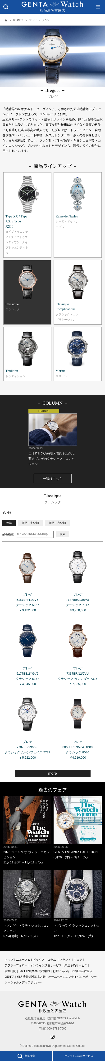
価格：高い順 (57, 523)
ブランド (65, 959)
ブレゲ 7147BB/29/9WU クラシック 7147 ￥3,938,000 (78, 578)
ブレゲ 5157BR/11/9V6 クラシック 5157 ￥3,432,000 (27, 578)
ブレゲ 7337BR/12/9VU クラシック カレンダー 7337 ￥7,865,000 (78, 652)
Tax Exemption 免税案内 (34, 971)
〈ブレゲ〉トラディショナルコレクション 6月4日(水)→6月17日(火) (27, 904)
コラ (50, 959)
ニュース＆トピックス (30, 959)
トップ (9, 959)
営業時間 (10, 971)
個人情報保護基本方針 (31, 976)
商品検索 (26, 1056)
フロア (78, 959)
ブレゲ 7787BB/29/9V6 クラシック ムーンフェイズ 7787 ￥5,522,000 (27, 725)
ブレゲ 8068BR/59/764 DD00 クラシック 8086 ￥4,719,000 (78, 725)
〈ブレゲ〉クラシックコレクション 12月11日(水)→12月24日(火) (78, 904)
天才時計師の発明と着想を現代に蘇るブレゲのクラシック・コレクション (52, 437)
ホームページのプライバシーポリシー (72, 976)
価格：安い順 (30, 523)
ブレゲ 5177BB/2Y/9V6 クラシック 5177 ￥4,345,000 (27, 652)
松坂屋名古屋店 (82, 971)
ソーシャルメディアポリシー (23, 982)
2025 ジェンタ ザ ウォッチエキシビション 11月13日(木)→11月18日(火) (27, 830)
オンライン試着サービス (78, 1055)
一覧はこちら (53, 479)
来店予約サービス (75, 965)
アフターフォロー (16, 965)
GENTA (9, 976)
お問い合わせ (61, 971)
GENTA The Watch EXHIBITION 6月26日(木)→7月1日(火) (78, 827)
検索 (62, 534)
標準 (9, 523)
